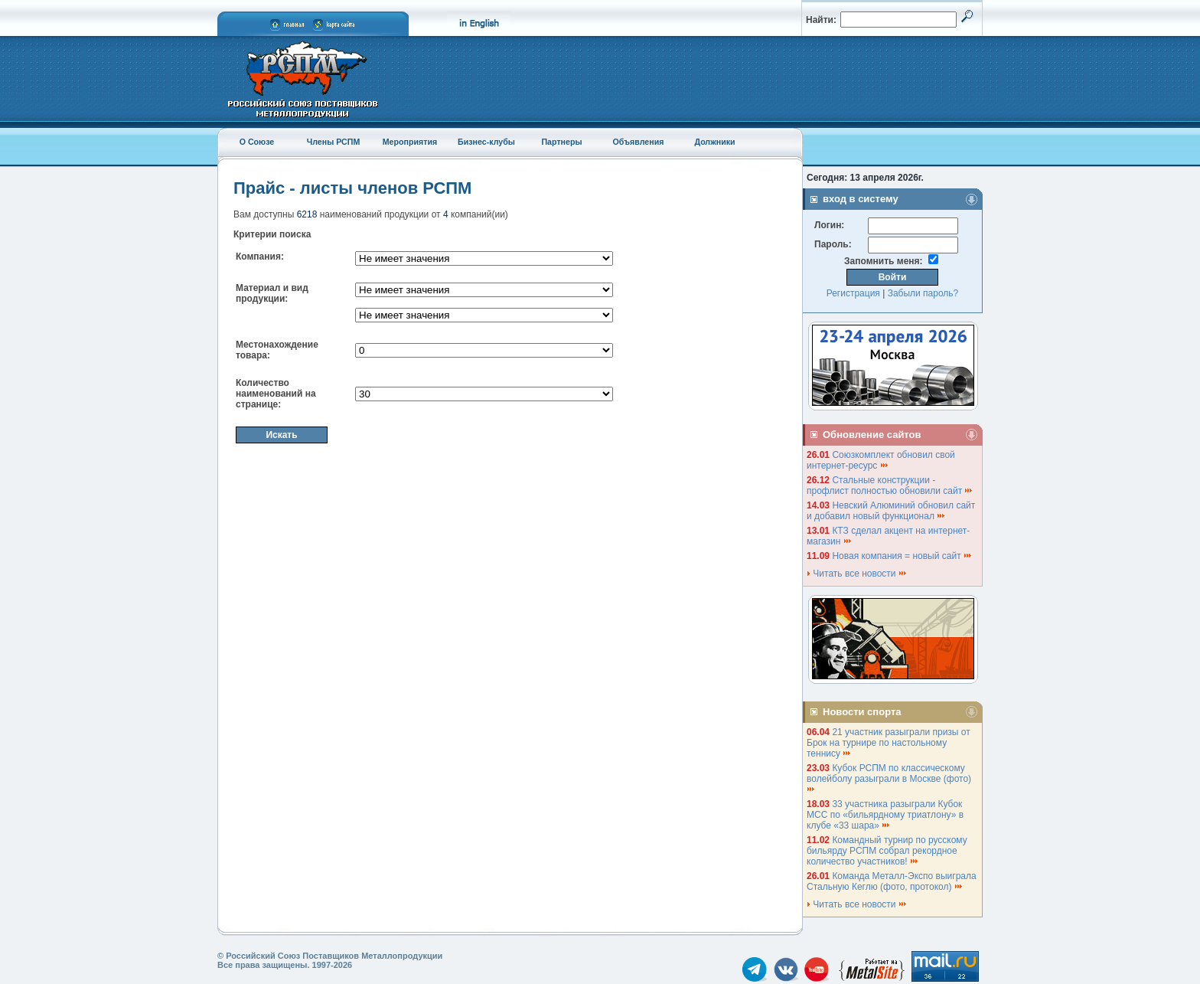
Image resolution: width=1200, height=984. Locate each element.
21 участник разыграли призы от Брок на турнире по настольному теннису (888, 743)
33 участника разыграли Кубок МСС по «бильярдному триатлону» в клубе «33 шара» (885, 815)
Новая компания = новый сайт (902, 556)
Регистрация (853, 293)
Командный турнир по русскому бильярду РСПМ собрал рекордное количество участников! (887, 851)
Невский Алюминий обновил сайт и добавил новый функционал (891, 510)
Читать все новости (857, 573)
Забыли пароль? (923, 293)
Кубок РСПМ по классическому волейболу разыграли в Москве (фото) (890, 778)
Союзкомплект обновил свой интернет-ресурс (881, 460)
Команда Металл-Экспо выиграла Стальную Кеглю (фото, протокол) (892, 881)
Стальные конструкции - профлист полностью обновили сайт (890, 485)
